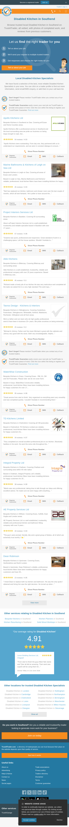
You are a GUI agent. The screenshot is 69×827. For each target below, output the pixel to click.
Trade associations (42, 767)
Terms (37, 780)
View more (35, 603)
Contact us (6, 777)
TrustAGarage (7, 813)
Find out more (33, 110)
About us (5, 767)
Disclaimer (39, 777)
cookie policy (39, 814)
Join (44, 2)
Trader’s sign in (62, 7)
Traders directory (41, 774)
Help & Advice (7, 774)
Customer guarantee (43, 783)
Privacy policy (40, 770)
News (4, 780)
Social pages (6, 783)
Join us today (34, 735)
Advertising (6, 770)
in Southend (18, 619)
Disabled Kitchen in (17, 691)
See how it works (34, 755)
